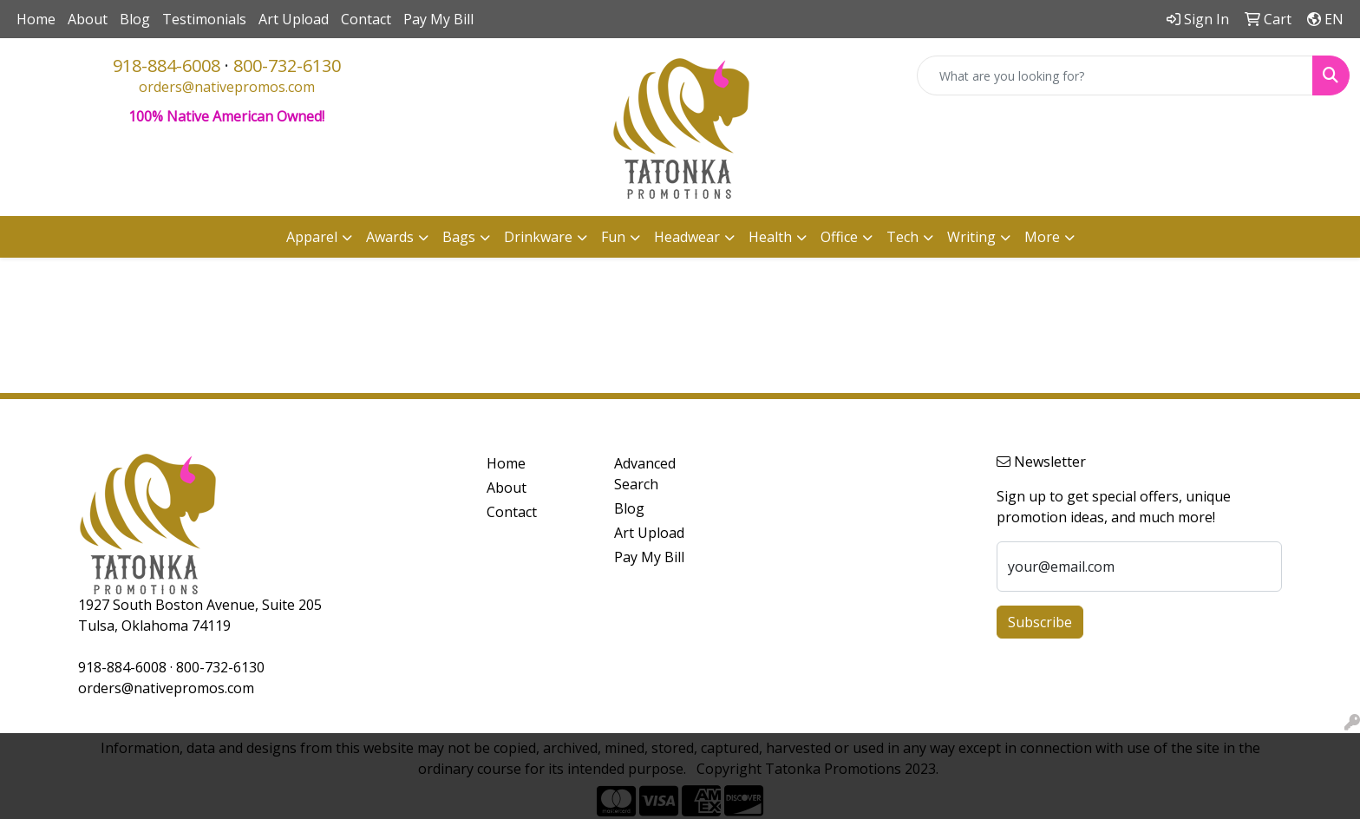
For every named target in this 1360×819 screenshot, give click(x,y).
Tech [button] (902, 236)
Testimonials (204, 19)
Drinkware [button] (538, 236)
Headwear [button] (687, 236)
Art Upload (293, 19)
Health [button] (770, 236)
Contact (366, 19)
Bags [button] (458, 236)
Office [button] (839, 236)
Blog (135, 19)
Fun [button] (613, 236)
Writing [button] (971, 236)
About (88, 19)
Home (36, 19)
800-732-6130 (287, 65)
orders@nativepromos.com (227, 86)
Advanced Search (645, 474)
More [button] (1042, 236)
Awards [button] (390, 236)
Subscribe (1040, 622)
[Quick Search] (1115, 75)
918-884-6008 (166, 65)
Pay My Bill (438, 19)
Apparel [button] (311, 236)
